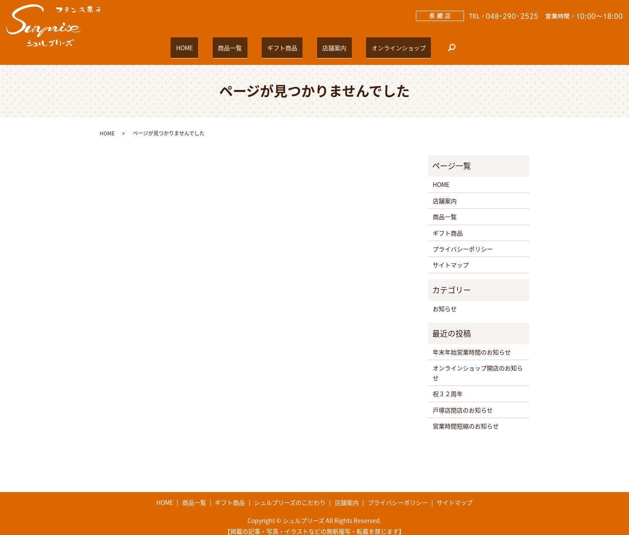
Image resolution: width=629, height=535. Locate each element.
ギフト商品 (282, 43)
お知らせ (445, 301)
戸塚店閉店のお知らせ (463, 402)
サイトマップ (451, 257)
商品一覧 (241, 43)
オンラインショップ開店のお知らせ (478, 365)
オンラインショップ (377, 43)
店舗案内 (323, 43)
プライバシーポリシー (463, 241)
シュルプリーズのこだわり (290, 495)
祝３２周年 (448, 386)
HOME (206, 43)
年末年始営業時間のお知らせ (472, 344)
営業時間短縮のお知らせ (466, 418)
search (424, 44)
